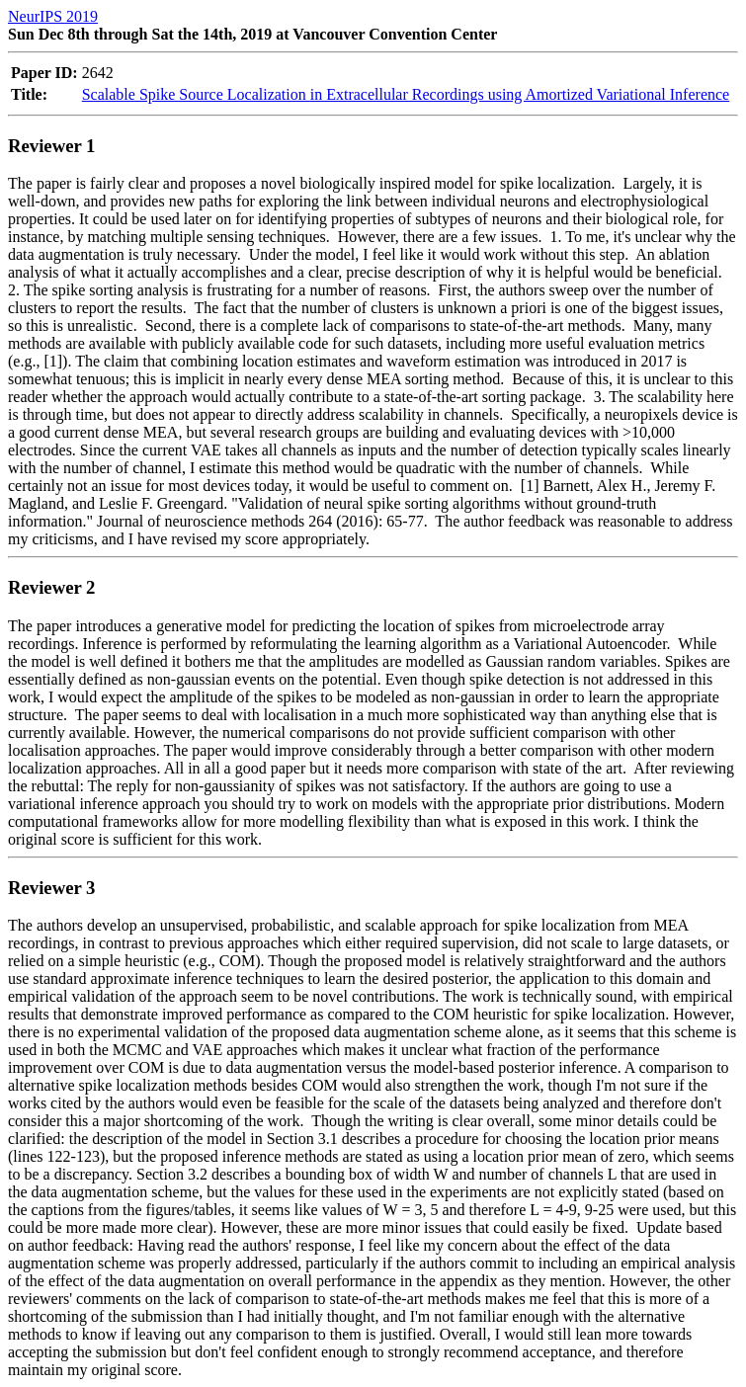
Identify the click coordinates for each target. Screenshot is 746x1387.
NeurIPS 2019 (53, 16)
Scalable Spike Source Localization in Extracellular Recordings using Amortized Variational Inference (405, 94)
